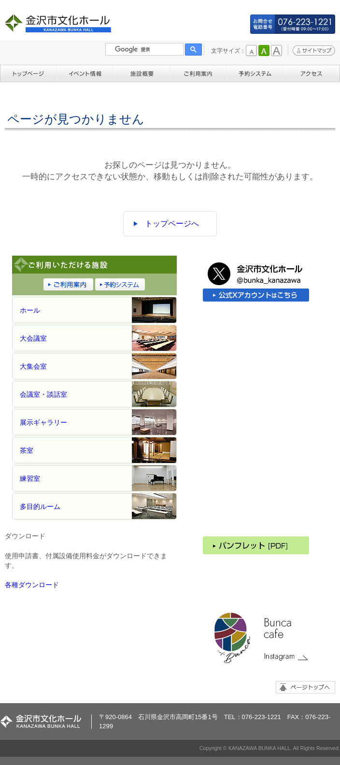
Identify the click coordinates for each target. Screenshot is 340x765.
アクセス (311, 72)
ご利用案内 (198, 72)
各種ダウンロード (32, 585)
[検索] (149, 49)
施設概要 (141, 72)
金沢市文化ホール (61, 23)
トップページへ (172, 223)
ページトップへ (305, 687)
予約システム (255, 72)
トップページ (28, 72)
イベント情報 (85, 72)
